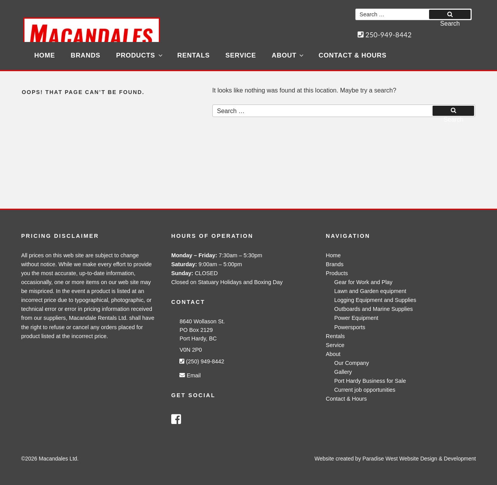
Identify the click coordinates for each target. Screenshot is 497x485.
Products (139, 55)
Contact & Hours (353, 55)
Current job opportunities (365, 390)
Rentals (193, 55)
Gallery (343, 372)
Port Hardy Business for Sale (370, 381)
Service (241, 55)
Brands (86, 55)
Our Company (351, 363)
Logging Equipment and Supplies (375, 300)
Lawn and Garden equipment (370, 291)
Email (189, 375)
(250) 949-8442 (201, 361)
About (288, 55)
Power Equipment (356, 318)
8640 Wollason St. (202, 321)
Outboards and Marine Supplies (373, 309)
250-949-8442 (385, 35)
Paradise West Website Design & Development (419, 458)
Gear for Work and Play (363, 282)
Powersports (349, 327)
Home (44, 55)
